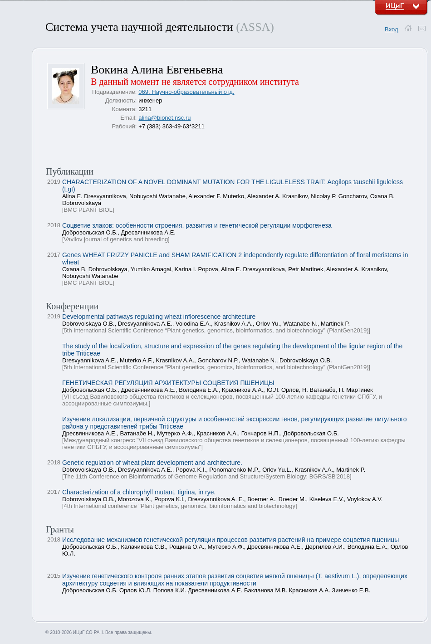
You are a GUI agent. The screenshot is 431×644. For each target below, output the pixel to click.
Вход (391, 29)
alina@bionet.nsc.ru (164, 117)
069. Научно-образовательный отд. (186, 91)
